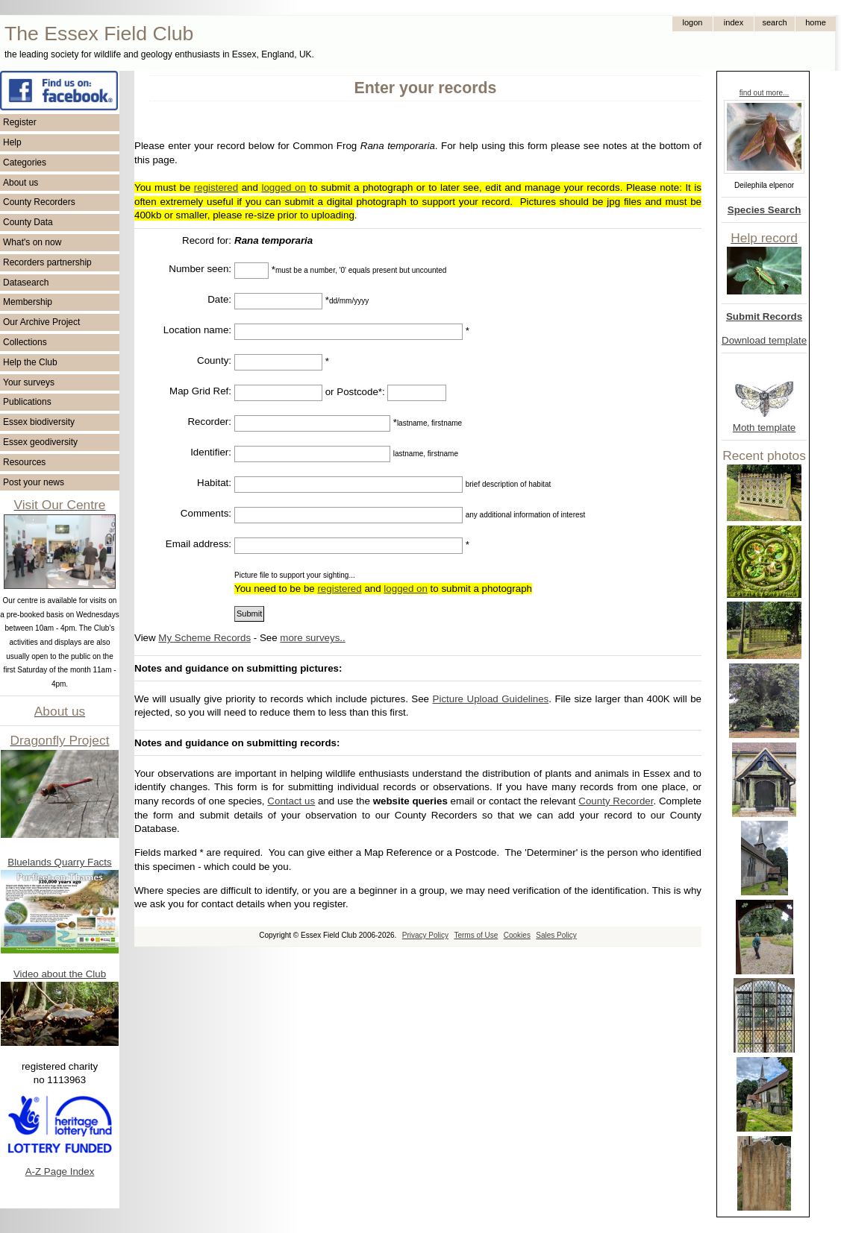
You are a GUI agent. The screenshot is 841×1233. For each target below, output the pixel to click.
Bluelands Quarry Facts (59, 862)
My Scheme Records (204, 637)
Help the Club (30, 362)
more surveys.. (312, 637)
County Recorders (39, 202)
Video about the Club (59, 974)
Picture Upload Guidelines (491, 698)
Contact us (291, 801)
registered (216, 187)
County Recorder (615, 801)
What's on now (32, 242)
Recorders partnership (47, 262)
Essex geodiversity (40, 442)
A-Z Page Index (60, 1171)
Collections (25, 342)
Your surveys (28, 382)
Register (20, 122)
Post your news (33, 482)
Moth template (764, 427)
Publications (27, 402)
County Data (28, 222)
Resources (24, 462)
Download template (764, 340)
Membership (27, 302)
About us (20, 182)
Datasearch (26, 282)
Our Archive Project (41, 322)
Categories (24, 162)
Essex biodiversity (39, 422)
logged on (283, 187)
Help (12, 142)
